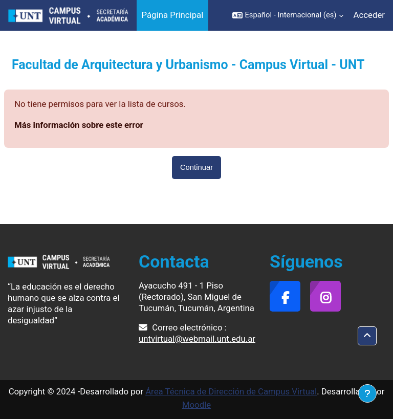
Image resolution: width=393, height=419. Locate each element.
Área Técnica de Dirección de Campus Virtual (231, 391)
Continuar (196, 167)
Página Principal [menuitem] (173, 15)
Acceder (369, 15)
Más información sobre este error (78, 125)
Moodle (196, 405)
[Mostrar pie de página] (367, 393)
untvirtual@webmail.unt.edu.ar (197, 339)
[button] (287, 15)
